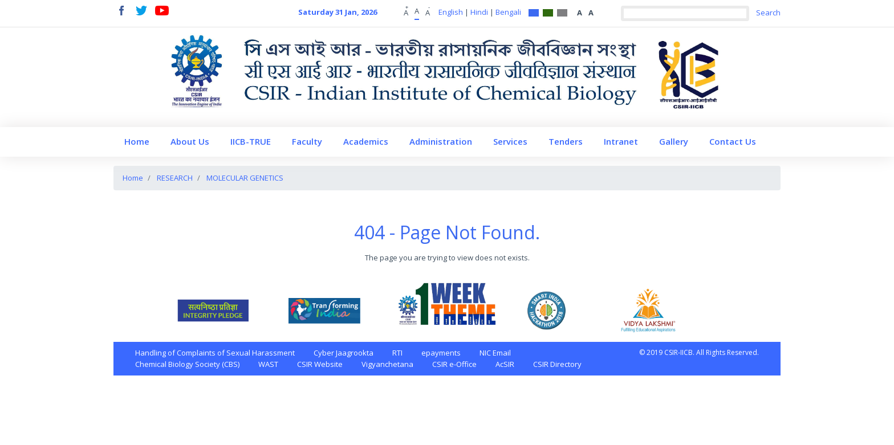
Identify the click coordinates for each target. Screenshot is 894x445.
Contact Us (732, 141)
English (450, 12)
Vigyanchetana (387, 364)
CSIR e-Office (454, 364)
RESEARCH (175, 178)
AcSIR (504, 364)
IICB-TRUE (250, 141)
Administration (440, 141)
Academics (365, 141)
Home (136, 141)
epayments (441, 353)
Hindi (479, 12)
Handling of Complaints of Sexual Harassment (215, 353)
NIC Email (495, 353)
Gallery (673, 141)
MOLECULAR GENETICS (244, 178)
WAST (268, 364)
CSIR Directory (557, 364)
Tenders (565, 141)
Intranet (621, 141)
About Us (189, 141)
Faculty (307, 141)
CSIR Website (320, 364)
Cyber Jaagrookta (343, 353)
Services (510, 141)
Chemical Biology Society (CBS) (187, 364)
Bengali (508, 12)
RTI (397, 353)
